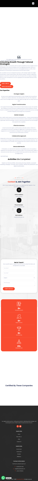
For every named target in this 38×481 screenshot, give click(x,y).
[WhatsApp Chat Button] (3, 478)
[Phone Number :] (19, 200)
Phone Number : (19, 205)
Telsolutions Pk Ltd (20, 479)
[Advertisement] (19, 45)
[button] (33, 3)
